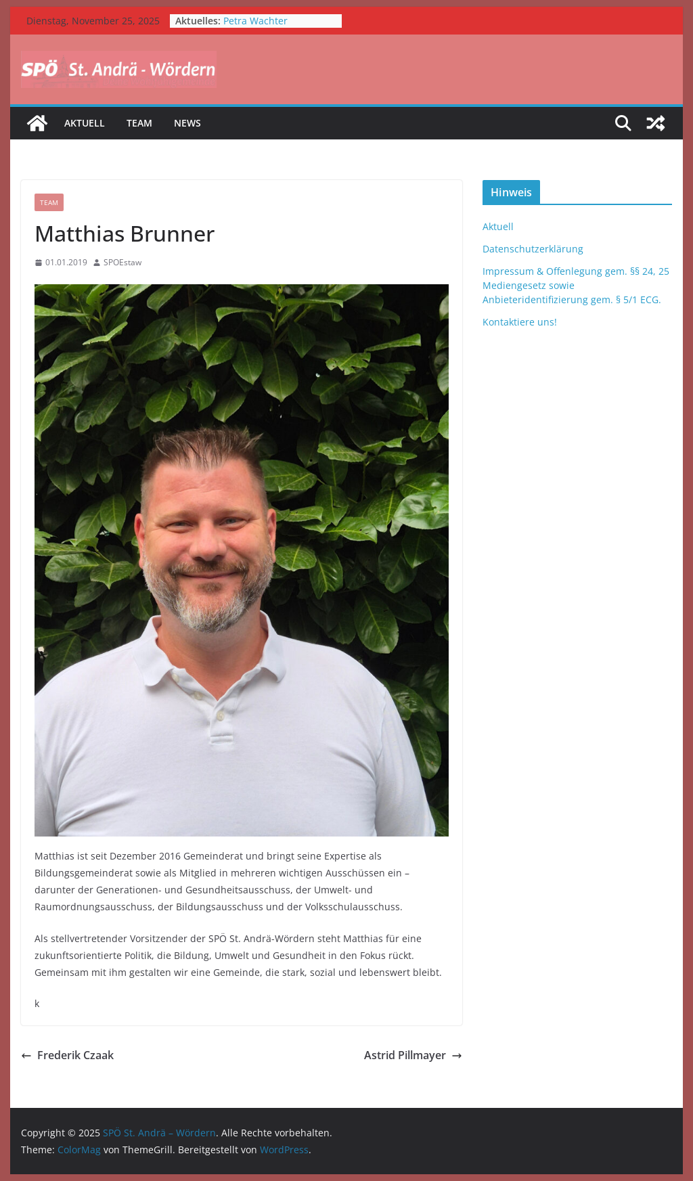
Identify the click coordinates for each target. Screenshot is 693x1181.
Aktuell (84, 122)
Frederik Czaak (67, 1055)
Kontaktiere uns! (520, 321)
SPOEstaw (122, 262)
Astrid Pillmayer (413, 1055)
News (187, 122)
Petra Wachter (255, 20)
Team (139, 122)
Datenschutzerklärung (533, 248)
